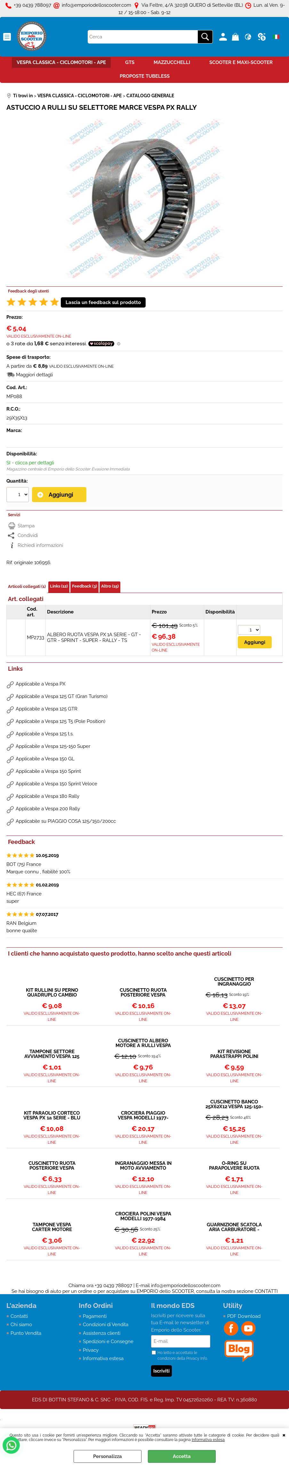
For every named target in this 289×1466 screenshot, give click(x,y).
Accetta (182, 1456)
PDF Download (244, 1316)
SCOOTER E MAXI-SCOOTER (241, 62)
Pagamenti (95, 1316)
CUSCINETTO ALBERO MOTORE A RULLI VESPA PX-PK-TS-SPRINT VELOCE (143, 1043)
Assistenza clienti (101, 1333)
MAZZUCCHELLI (172, 62)
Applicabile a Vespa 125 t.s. (45, 734)
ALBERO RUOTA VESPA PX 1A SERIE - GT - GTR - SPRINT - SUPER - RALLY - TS (94, 637)
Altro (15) (110, 586)
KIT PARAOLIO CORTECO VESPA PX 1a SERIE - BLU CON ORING (51, 1115)
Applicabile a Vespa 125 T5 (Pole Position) (60, 721)
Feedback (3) (84, 586)
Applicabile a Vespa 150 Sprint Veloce (56, 784)
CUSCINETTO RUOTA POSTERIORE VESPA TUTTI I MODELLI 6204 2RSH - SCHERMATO (143, 992)
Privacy (91, 1350)
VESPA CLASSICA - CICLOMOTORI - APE (61, 62)
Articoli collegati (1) (27, 586)
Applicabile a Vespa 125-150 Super (53, 746)
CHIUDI (284, 1434)
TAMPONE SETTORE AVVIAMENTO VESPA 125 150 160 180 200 (51, 1054)
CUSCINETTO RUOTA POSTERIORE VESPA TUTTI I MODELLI (52, 1166)
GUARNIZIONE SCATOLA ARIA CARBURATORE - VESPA (234, 1227)
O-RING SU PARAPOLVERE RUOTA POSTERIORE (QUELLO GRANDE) (234, 1166)
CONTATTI (266, 1291)
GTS (129, 62)
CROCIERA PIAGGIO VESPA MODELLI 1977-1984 (143, 1115)
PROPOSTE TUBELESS (145, 76)
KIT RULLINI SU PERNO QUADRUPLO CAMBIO (52, 992)
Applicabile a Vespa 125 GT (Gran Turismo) (62, 696)
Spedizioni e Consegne (108, 1341)
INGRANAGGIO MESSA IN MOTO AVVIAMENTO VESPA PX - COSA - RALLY (143, 1166)
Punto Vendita (26, 1333)
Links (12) (59, 586)
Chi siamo (21, 1324)
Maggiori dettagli (34, 375)
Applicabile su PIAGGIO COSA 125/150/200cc (66, 821)
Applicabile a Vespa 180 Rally (47, 796)
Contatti (19, 1316)
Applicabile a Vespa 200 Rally (48, 809)
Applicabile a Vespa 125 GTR (46, 709)
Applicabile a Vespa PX (40, 684)
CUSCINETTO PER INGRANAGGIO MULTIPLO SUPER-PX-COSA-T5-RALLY (234, 982)
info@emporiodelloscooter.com (186, 1285)
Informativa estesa (208, 1440)
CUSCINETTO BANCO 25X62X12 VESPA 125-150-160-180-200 (234, 1104)
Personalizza (107, 1456)
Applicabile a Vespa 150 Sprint (48, 771)
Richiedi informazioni (40, 545)
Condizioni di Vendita (105, 1324)
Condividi (28, 535)
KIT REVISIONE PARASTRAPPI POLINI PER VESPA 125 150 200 (234, 1054)
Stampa (26, 526)
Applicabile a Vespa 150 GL (45, 759)
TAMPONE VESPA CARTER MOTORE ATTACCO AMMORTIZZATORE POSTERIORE (52, 1227)
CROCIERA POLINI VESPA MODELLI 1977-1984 (143, 1216)
